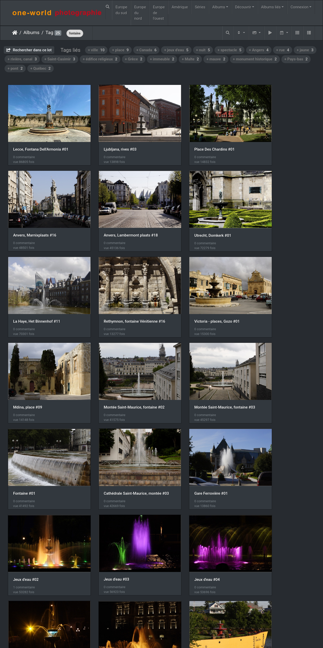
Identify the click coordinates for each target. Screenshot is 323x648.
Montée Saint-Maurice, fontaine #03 (279, 297)
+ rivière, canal (22, 59)
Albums (218, 7)
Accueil (14, 32)
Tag (49, 32)
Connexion (300, 7)
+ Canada (146, 50)
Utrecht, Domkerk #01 (110, 219)
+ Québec (40, 68)
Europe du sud (121, 10)
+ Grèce (133, 59)
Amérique (180, 7)
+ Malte (190, 59)
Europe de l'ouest (159, 13)
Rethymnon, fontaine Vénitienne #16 (279, 219)
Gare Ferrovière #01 (187, 374)
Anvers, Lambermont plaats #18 (40, 219)
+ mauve (215, 59)
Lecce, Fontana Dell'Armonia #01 (40, 141)
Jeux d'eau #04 (104, 452)
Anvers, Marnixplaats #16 (270, 141)
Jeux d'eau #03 (26, 452)
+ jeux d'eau (176, 50)
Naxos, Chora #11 (28, 608)
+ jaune (305, 50)
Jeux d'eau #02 (262, 374)
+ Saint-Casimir (59, 59)
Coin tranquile (261, 530)
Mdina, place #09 (106, 297)
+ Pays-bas (296, 59)
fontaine (74, 33)
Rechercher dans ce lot (29, 50)
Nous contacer (179, 637)
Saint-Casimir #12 (186, 530)
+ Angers (259, 50)
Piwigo (159, 637)
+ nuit (203, 50)
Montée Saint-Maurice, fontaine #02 (201, 297)
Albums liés (271, 7)
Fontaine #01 (24, 374)
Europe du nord (140, 13)
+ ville (96, 50)
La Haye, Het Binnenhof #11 (194, 219)
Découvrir (243, 7)
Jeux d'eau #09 (183, 452)
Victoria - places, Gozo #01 (36, 297)
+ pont (15, 68)
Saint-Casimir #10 (28, 530)
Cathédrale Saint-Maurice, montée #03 (122, 374)
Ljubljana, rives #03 (108, 141)
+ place (120, 50)
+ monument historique (255, 59)
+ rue (282, 50)
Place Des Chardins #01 (191, 141)
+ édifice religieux (100, 59)
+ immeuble (162, 59)
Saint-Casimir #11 (107, 530)
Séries (200, 7)
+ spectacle (229, 50)
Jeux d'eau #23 (262, 452)
